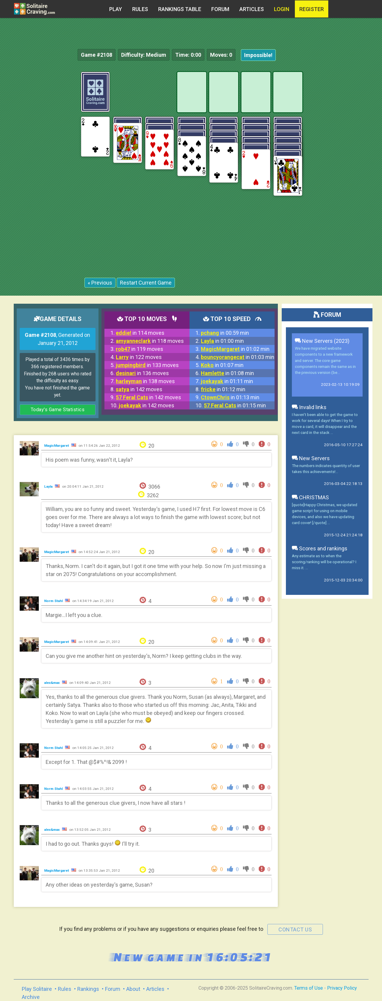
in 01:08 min (227, 373)
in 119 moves (139, 349)
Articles (251, 9)
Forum (220, 9)
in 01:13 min (230, 397)
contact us (295, 929)
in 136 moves (142, 373)
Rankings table (179, 9)
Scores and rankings (319, 548)
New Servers (311, 458)
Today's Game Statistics (58, 409)
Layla (48, 486)
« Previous (100, 283)
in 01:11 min (227, 381)
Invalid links (309, 407)
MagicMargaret (57, 445)
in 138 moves (145, 381)
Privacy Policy (342, 988)
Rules (140, 9)
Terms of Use (308, 988)
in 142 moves (139, 389)
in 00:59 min (225, 333)
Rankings (88, 989)
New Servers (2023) (322, 341)
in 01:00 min (222, 341)
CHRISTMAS (310, 497)
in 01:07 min (222, 365)
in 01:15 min (235, 405)
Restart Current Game (146, 283)
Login (281, 9)
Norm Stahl (54, 601)
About (133, 989)
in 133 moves (147, 365)
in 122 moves (139, 357)
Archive (31, 997)
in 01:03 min (237, 357)
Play (115, 9)
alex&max (52, 683)
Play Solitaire (37, 989)
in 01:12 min (223, 389)
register (311, 9)
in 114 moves (140, 333)
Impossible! (258, 55)
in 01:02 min (235, 349)
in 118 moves (150, 341)
